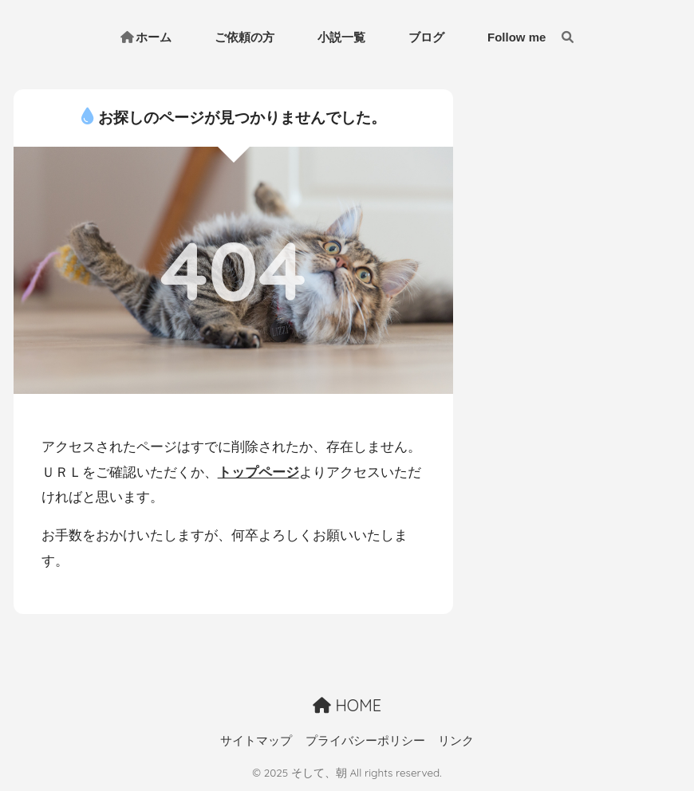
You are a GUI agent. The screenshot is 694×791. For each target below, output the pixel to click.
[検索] (560, 37)
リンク (456, 740)
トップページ (258, 472)
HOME (347, 705)
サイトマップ (256, 740)
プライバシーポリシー (365, 740)
